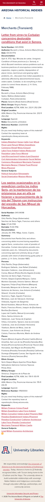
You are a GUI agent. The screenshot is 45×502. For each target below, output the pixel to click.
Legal (3, 431)
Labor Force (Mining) (19, 153)
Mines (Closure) (24, 148)
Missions (22, 176)
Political (4, 173)
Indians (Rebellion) (9, 142)
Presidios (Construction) (11, 419)
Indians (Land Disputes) (29, 156)
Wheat (36, 142)
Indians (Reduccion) (27, 150)
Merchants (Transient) (31, 162)
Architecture (36, 419)
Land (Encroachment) (10, 156)
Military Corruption (9, 414)
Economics (17, 431)
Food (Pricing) (31, 165)
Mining (29, 176)
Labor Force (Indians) (10, 150)
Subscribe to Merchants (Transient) (2, 433)
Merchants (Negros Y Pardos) (13, 165)
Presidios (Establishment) (11, 417)
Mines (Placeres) (8, 168)
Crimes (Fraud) (22, 408)
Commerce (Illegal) (9, 148)
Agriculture (13, 173)
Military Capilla (26, 425)
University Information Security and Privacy (22, 494)
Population (5, 153)
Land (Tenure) (12, 145)
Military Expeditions (27, 145)
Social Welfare (35, 159)
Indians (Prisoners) (30, 417)
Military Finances (8, 408)
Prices (3, 145)
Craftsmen (26, 419)
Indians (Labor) (24, 414)
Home (8, 18)
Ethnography (23, 173)
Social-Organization (9, 176)
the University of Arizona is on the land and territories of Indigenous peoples (22, 467)
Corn (31, 142)
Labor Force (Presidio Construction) (16, 422)
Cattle (26, 142)
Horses (20, 142)
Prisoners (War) (36, 414)
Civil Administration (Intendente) (15, 159)
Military (9, 431)
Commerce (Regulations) (11, 162)
